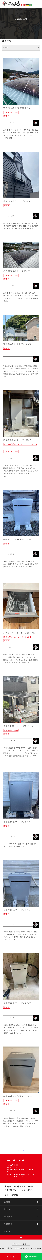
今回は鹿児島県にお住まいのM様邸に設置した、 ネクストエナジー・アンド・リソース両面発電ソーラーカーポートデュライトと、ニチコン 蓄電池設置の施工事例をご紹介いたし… (20, 753)
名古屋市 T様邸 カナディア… (17, 271)
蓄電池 (6, 116)
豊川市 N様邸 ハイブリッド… (17, 201)
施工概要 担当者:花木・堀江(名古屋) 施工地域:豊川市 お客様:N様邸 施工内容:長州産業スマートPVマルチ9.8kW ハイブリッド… (21, 226)
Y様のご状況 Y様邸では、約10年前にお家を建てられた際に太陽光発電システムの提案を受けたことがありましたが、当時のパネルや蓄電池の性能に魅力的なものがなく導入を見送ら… (20, 371)
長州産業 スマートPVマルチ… (17, 539)
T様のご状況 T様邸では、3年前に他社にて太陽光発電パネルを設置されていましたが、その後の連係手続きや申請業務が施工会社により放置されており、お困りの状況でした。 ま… (20, 471)
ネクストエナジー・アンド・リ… (19, 726)
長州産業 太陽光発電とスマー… (18, 1096)
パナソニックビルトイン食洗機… (19, 633)
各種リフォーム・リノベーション (17, 637)
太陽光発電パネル (11, 112)
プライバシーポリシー (21, 1244)
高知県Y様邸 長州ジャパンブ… (18, 344)
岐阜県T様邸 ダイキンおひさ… (18, 440)
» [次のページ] (23, 1150)
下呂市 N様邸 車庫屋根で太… (17, 108)
